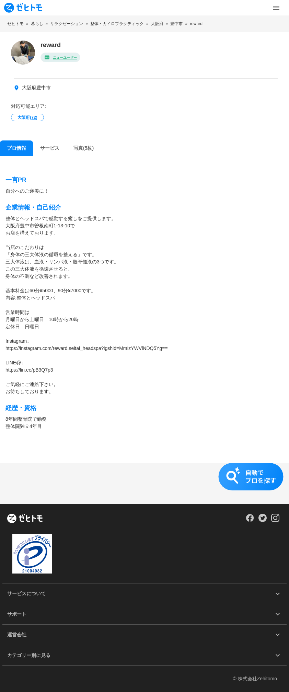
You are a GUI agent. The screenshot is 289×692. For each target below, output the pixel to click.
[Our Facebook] (249, 520)
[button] (144, 483)
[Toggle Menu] (276, 7)
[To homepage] (23, 7)
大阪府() (27, 117)
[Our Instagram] (275, 520)
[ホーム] (25, 519)
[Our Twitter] (262, 520)
